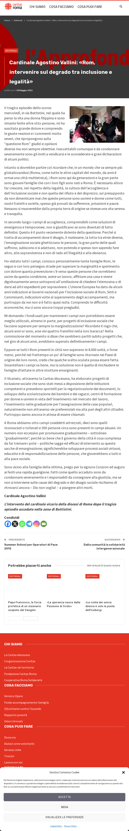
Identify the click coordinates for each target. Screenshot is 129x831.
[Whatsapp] (22, 524)
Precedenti (15, 618)
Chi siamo (37, 6)
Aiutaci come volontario (19, 743)
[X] (15, 524)
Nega (64, 807)
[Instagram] (36, 524)
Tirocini (9, 756)
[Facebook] (8, 524)
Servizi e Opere (13, 696)
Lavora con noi (13, 762)
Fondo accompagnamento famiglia (26, 702)
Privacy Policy (70, 826)
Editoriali (11, 50)
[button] (123, 772)
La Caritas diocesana (17, 655)
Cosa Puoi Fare (90, 6)
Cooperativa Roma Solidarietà (23, 680)
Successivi (31, 618)
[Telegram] (29, 524)
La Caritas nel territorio (19, 667)
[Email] (43, 524)
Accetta (64, 797)
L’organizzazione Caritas (19, 661)
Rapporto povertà (15, 715)
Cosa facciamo (61, 6)
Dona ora (10, 737)
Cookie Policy (56, 826)
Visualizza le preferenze (64, 817)
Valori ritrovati (13, 721)
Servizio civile (12, 750)
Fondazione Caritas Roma (20, 674)
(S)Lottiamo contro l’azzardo (22, 709)
